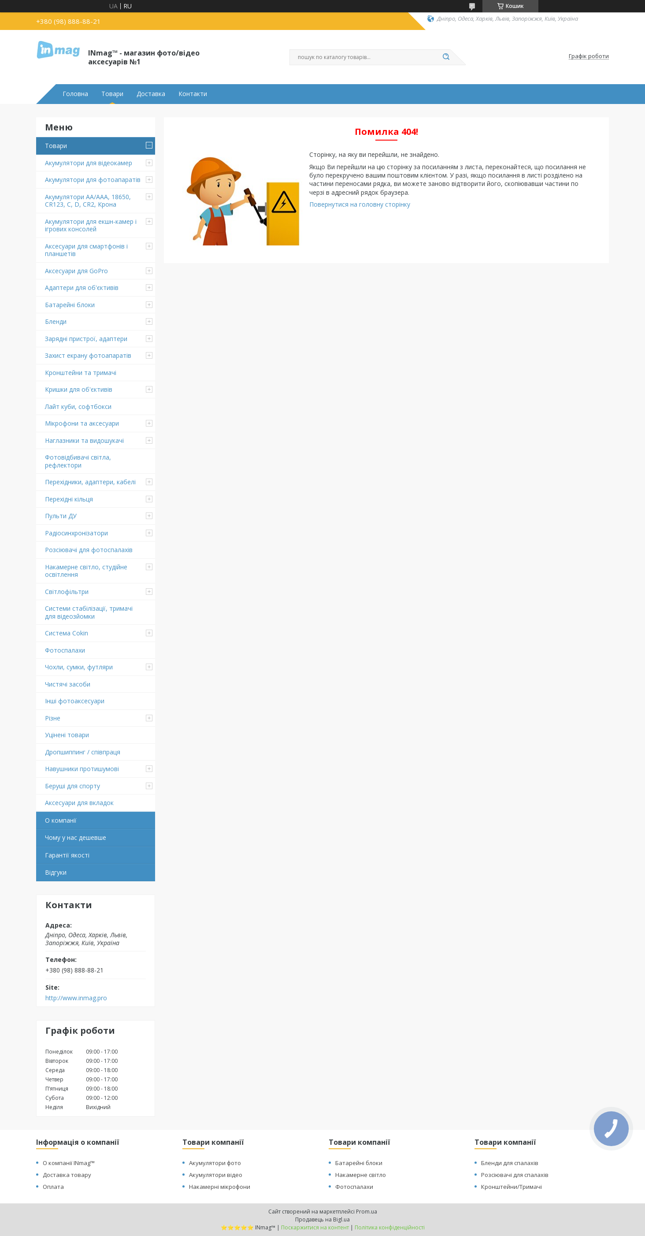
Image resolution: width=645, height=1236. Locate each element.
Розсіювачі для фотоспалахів (89, 550)
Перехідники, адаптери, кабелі (90, 482)
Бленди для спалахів (509, 1163)
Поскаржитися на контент (315, 1227)
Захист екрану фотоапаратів (88, 355)
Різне (52, 718)
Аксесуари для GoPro (76, 271)
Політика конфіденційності (390, 1227)
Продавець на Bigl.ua (322, 1219)
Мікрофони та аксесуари (82, 423)
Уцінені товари (67, 735)
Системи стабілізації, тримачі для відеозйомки (89, 612)
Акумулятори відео (215, 1175)
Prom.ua (366, 1211)
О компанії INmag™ (69, 1163)
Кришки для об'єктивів (78, 389)
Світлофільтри (67, 591)
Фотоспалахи (65, 650)
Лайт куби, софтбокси (78, 406)
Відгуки (56, 872)
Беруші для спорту (72, 786)
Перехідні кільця (69, 499)
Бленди (56, 321)
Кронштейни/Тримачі (511, 1187)
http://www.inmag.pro (76, 998)
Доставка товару (67, 1175)
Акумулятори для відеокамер (88, 163)
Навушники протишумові (82, 769)
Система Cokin (66, 633)
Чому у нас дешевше (75, 837)
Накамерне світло (360, 1175)
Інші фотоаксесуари (74, 701)
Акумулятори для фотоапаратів (93, 179)
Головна (75, 94)
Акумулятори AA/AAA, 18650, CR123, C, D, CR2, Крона (88, 201)
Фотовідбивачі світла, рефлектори (78, 461)
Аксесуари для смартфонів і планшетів (86, 250)
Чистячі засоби (67, 684)
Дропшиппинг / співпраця (82, 752)
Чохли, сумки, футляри (79, 667)
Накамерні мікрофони (219, 1187)
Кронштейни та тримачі (80, 372)
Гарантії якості (67, 855)
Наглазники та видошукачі (84, 440)
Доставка (151, 94)
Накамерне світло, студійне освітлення (86, 571)
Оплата (53, 1187)
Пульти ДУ (61, 516)
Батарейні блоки (70, 305)
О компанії (61, 820)
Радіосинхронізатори (76, 533)
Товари (112, 94)
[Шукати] (446, 57)
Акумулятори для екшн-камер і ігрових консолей (91, 225)
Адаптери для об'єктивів (82, 287)
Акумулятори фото (215, 1163)
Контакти (192, 94)
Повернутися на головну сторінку (359, 204)
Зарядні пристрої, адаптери (86, 338)
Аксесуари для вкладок (79, 802)
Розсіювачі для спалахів (515, 1175)
